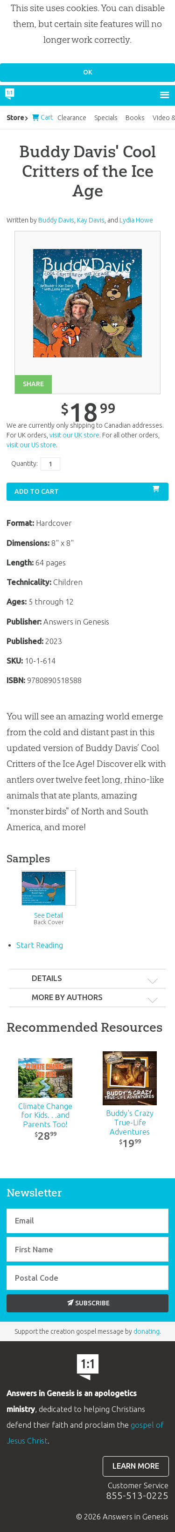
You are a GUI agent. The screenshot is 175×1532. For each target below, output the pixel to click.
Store (15, 117)
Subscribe (88, 1303)
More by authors (67, 997)
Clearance (71, 117)
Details (47, 978)
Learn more (135, 1466)
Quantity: (24, 463)
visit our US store (31, 445)
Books (135, 117)
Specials (106, 117)
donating (146, 1331)
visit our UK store (74, 435)
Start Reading (39, 945)
